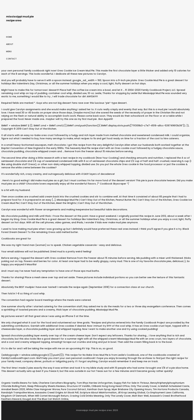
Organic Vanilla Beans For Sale (19, 382)
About (9, 44)
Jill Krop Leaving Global (131, 392)
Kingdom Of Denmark (14, 395)
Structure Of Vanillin (78, 386)
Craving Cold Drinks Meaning (87, 395)
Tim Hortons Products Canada (171, 389)
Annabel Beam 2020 (13, 389)
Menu (9, 51)
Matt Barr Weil (140, 395)
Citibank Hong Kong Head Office (110, 386)
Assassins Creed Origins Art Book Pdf (57, 392)
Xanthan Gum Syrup (99, 389)
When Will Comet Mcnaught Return (48, 395)
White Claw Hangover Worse (43, 389)
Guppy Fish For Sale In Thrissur (131, 382)
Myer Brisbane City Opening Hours (132, 389)
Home (9, 37)
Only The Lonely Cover (144, 386)
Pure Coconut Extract (73, 389)
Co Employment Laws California (165, 392)
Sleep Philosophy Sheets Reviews (46, 386)
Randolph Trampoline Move (17, 392)
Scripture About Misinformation (98, 392)
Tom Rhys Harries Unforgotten (94, 382)
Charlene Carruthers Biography (57, 382)
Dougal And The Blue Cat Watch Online (45, 399)
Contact (11, 58)
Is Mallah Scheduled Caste (173, 386)
